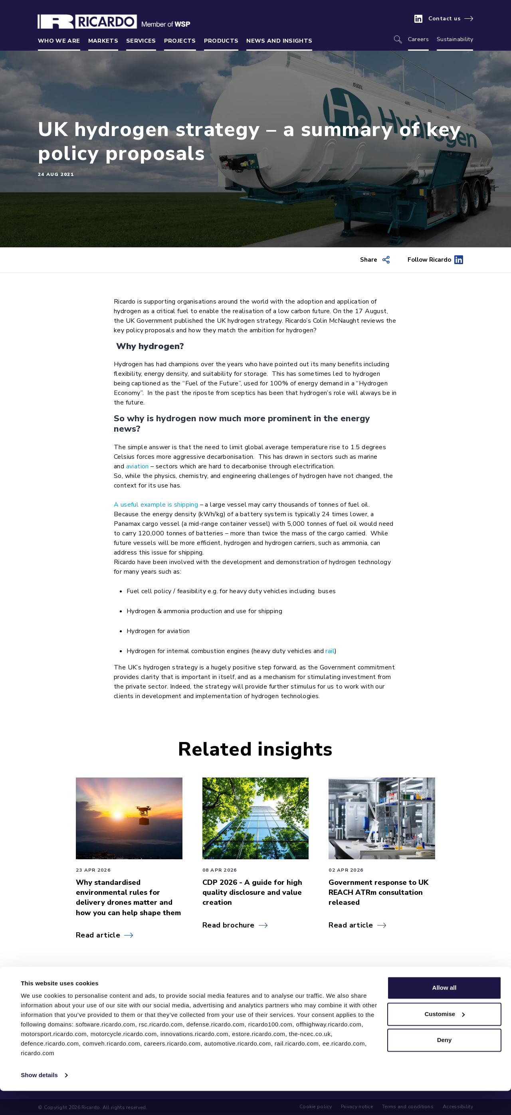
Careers (418, 39)
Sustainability (455, 39)
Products (221, 41)
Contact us (444, 19)
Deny (444, 1064)
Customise (444, 1037)
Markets (103, 41)
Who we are (59, 41)
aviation (137, 466)
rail (330, 651)
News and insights (279, 41)
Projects (180, 41)
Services (141, 41)
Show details (39, 1099)
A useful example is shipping (156, 504)
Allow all (444, 1011)
